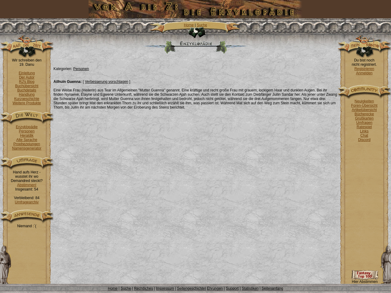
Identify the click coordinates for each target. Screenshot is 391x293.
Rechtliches (143, 288)
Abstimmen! (26, 185)
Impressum (165, 288)
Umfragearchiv (26, 202)
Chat (364, 135)
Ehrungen (215, 288)
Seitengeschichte (191, 288)
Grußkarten (364, 118)
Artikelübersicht (364, 110)
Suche (202, 25)
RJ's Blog (26, 82)
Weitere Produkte (27, 103)
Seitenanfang (272, 288)
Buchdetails (26, 90)
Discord (364, 140)
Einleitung (27, 73)
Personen (27, 131)
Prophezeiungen (26, 144)
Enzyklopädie (27, 127)
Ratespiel (364, 127)
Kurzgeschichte (26, 99)
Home (189, 25)
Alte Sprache (26, 140)
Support (232, 288)
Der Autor (27, 77)
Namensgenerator (26, 148)
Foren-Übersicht (364, 105)
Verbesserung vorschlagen (106, 82)
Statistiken (250, 288)
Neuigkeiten (364, 101)
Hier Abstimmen (364, 280)
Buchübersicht (26, 86)
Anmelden (364, 73)
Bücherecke (364, 114)
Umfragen (364, 123)
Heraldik (26, 135)
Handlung (27, 94)
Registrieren (364, 69)
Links (364, 131)
